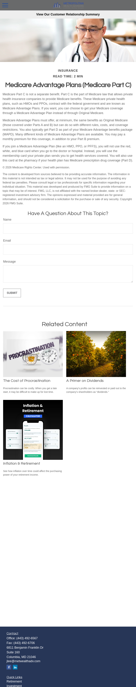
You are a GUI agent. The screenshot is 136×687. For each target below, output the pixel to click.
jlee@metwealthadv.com (23, 661)
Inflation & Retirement (21, 464)
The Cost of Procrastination (26, 381)
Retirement (14, 681)
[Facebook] (9, 667)
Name (7, 219)
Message (9, 261)
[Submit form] (12, 293)
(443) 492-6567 (27, 638)
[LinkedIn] (15, 667)
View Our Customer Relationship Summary (68, 14)
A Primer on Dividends (85, 381)
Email (7, 240)
